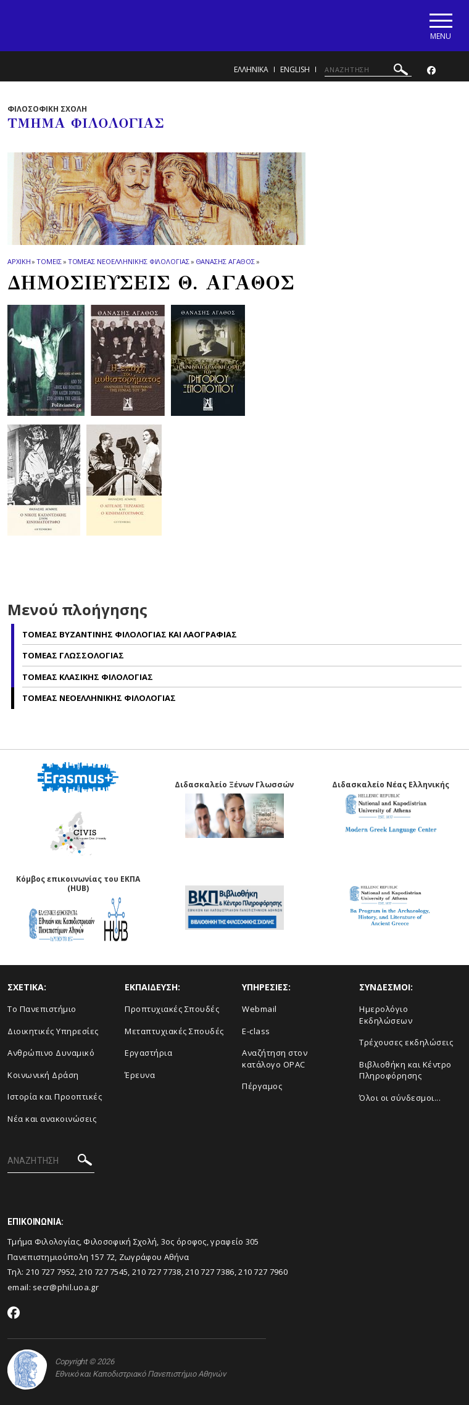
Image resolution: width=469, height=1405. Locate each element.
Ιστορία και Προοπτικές (54, 1096)
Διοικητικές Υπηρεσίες (53, 1031)
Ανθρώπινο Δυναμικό (50, 1052)
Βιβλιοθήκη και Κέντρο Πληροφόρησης (405, 1070)
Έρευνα (140, 1074)
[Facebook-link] (431, 70)
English (295, 69)
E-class (256, 1031)
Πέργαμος (262, 1086)
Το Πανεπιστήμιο (42, 1008)
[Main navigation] (440, 25)
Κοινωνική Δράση (43, 1074)
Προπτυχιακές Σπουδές (172, 1008)
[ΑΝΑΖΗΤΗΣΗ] (368, 70)
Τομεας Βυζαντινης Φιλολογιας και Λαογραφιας (129, 634)
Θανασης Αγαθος (225, 261)
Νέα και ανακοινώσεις (51, 1118)
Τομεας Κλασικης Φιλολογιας (87, 676)
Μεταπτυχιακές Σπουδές (174, 1031)
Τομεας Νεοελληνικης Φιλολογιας (128, 261)
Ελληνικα (251, 69)
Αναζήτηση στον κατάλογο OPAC (274, 1058)
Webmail (259, 1008)
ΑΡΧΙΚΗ (18, 261)
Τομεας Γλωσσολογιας (73, 655)
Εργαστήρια (148, 1052)
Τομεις (48, 261)
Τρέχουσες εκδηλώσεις (406, 1042)
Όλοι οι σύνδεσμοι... (400, 1097)
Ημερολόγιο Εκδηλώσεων (385, 1014)
